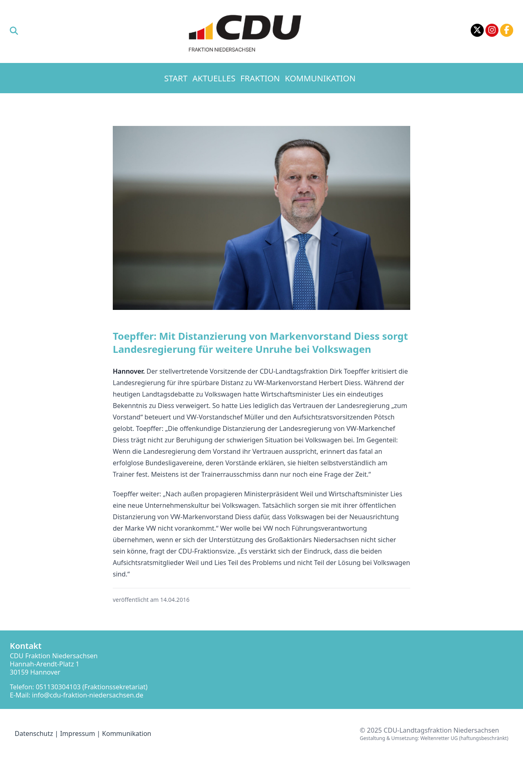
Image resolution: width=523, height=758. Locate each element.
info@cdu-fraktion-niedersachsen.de (87, 695)
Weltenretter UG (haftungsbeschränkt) (464, 738)
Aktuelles (213, 78)
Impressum (77, 733)
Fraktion (260, 78)
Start (176, 78)
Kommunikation (320, 78)
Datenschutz (34, 733)
